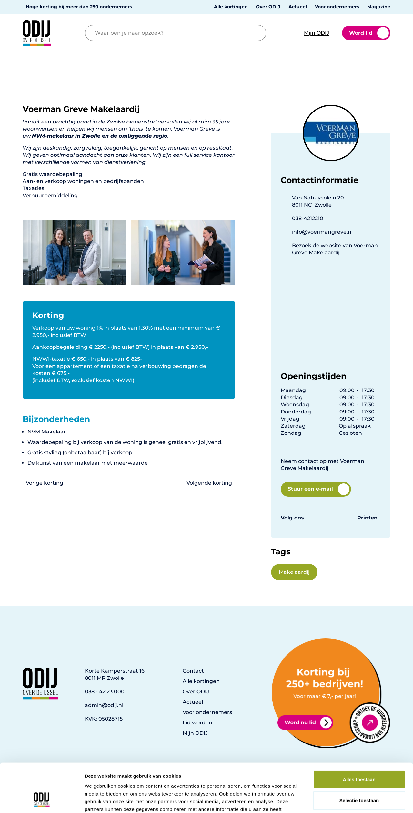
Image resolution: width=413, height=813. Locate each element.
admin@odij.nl (104, 705)
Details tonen (348, 800)
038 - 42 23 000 (105, 692)
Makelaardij (294, 572)
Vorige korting (44, 483)
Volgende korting (209, 483)
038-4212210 (307, 218)
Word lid (369, 33)
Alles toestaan (359, 736)
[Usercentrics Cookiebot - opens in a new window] (42, 800)
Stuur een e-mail (318, 489)
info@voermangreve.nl (322, 232)
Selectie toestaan (359, 758)
